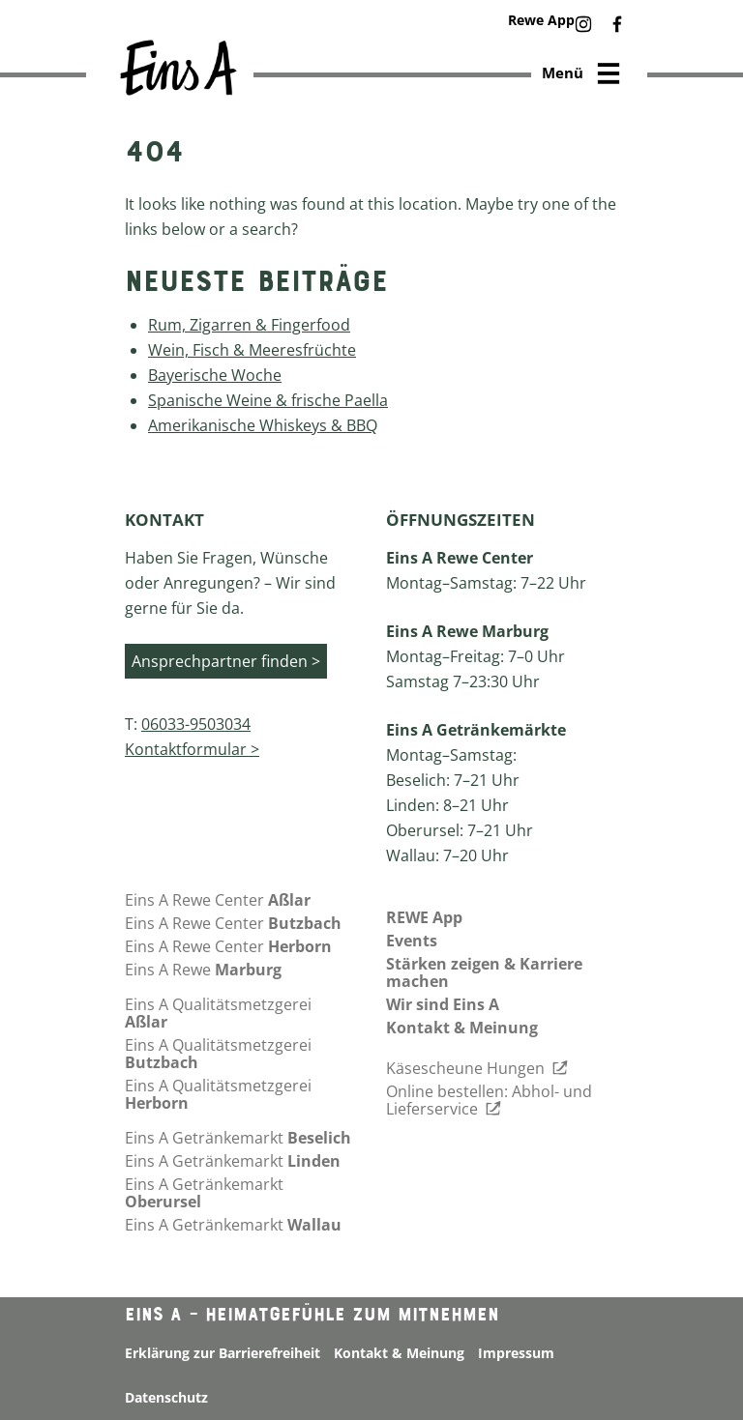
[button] (583, 25)
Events (411, 940)
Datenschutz (166, 1397)
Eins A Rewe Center (218, 900)
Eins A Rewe (203, 969)
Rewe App (541, 20)
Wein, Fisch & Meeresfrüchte (252, 350)
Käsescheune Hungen (477, 1068)
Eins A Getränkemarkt (238, 1137)
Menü (582, 75)
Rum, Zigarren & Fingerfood (249, 324)
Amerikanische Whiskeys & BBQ (262, 425)
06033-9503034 (196, 724)
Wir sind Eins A (442, 1004)
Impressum (516, 1353)
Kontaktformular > (192, 749)
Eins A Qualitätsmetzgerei (218, 1013)
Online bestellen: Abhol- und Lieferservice (489, 1100)
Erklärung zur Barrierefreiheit (222, 1353)
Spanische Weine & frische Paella (268, 400)
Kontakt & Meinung (462, 1027)
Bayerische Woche (215, 375)
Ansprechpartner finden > (226, 661)
